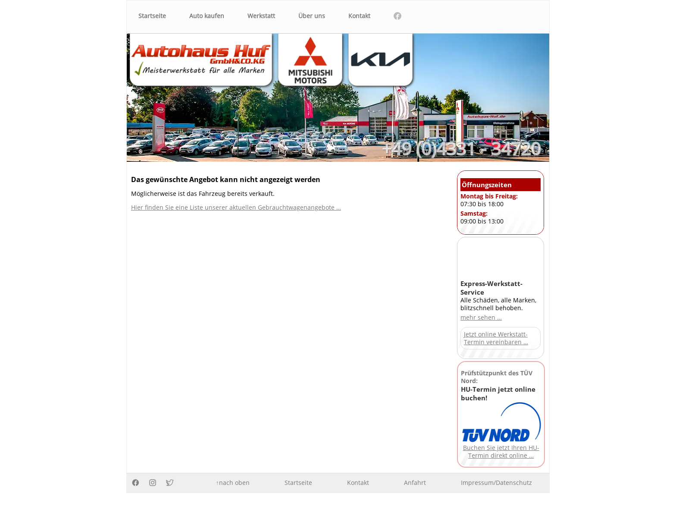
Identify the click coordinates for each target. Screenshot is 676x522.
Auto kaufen (206, 16)
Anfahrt (415, 483)
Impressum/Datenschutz (496, 483)
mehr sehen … (481, 317)
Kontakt (359, 16)
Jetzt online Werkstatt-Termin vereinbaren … (496, 338)
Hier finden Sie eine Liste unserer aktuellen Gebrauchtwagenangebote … (236, 207)
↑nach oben (233, 483)
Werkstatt (261, 16)
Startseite (152, 16)
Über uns (311, 16)
